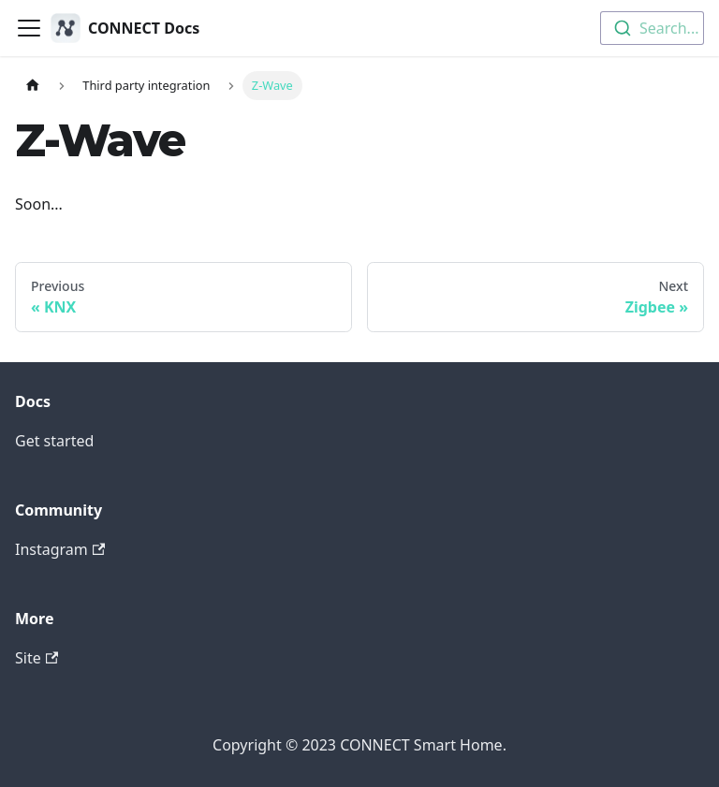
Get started (54, 440)
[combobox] (652, 28)
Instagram (60, 549)
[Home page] (33, 85)
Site (36, 658)
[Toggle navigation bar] (29, 28)
